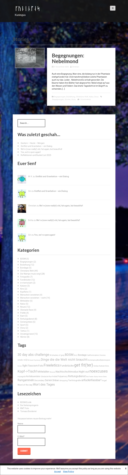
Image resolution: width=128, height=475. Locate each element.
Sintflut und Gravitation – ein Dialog (36, 146)
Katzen (23, 286)
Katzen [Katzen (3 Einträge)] (102, 366)
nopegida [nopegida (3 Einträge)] (22, 376)
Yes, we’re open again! (31, 152)
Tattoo (23, 331)
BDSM (23, 259)
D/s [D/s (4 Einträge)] (27, 360)
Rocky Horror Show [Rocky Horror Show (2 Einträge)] (100, 377)
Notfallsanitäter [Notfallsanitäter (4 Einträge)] (33, 376)
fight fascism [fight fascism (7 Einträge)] (30, 365)
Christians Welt (82, 97)
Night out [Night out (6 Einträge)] (84, 371)
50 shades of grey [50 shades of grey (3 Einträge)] (57, 355)
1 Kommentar (85, 99)
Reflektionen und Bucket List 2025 (36, 155)
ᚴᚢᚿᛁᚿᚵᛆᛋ (27, 8)
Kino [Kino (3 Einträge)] (107, 366)
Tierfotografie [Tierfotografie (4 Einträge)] (74, 380)
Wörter (23, 337)
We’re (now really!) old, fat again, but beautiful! (41, 149)
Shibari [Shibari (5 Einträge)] (55, 380)
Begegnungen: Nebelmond (68, 58)
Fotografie (25, 277)
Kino (22, 289)
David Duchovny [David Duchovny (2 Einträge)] (34, 360)
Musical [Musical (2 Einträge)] (52, 372)
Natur (91, 97)
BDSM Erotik (25, 402)
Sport (22, 325)
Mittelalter (25, 301)
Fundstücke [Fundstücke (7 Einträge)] (67, 365)
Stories (67, 99)
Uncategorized (27, 334)
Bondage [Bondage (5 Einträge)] (82, 355)
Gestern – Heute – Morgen (33, 143)
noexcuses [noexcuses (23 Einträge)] (98, 371)
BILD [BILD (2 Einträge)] (75, 355)
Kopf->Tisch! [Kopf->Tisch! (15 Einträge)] (27, 371)
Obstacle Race (26, 310)
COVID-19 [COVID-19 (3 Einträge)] (21, 360)
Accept (57, 471)
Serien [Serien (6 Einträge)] (48, 380)
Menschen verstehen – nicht (33, 298)
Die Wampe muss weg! (30, 274)
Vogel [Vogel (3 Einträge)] (104, 380)
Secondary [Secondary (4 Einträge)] (39, 380)
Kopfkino (24, 292)
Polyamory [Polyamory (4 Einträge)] (62, 376)
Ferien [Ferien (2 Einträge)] (20, 366)
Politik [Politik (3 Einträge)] (54, 376)
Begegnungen (59, 97)
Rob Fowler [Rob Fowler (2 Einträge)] (90, 377)
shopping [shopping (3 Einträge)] (64, 380)
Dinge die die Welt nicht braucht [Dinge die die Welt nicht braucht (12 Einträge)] (64, 359)
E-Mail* (31, 440)
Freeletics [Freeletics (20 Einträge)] (52, 365)
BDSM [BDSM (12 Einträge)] (69, 355)
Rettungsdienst (27, 319)
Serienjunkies (26, 322)
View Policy (68, 471)
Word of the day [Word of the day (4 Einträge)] (25, 385)
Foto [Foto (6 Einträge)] (40, 365)
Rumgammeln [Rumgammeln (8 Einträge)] (26, 380)
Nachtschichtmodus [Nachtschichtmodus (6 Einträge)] (67, 371)
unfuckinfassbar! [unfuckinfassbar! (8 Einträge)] (91, 380)
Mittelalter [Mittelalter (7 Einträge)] (43, 371)
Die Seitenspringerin (29, 405)
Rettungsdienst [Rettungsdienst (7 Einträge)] (77, 376)
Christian (75, 67)
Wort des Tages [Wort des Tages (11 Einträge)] (44, 384)
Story (96, 97)
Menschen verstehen (29, 295)
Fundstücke (25, 280)
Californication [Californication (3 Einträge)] (93, 355)
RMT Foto (24, 408)
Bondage (24, 268)
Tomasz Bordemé (28, 411)
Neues (23, 307)
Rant (22, 316)
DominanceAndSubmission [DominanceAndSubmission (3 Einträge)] (99, 360)
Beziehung (70, 97)
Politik (23, 313)
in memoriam (26, 283)
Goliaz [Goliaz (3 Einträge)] (96, 366)
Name (31, 427)
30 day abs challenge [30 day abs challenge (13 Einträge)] (33, 355)
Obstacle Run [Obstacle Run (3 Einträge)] (46, 376)
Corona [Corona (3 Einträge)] (102, 355)
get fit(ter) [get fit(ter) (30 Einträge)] (83, 365)
